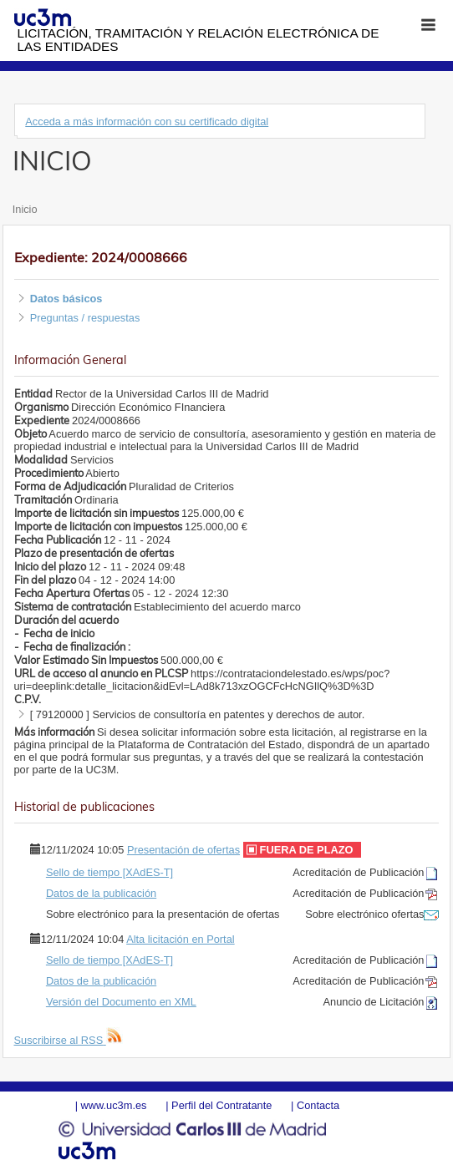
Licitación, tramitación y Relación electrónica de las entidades (198, 40)
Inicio (25, 209)
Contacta (318, 1105)
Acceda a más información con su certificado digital (146, 121)
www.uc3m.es (114, 1105)
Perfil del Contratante (221, 1105)
